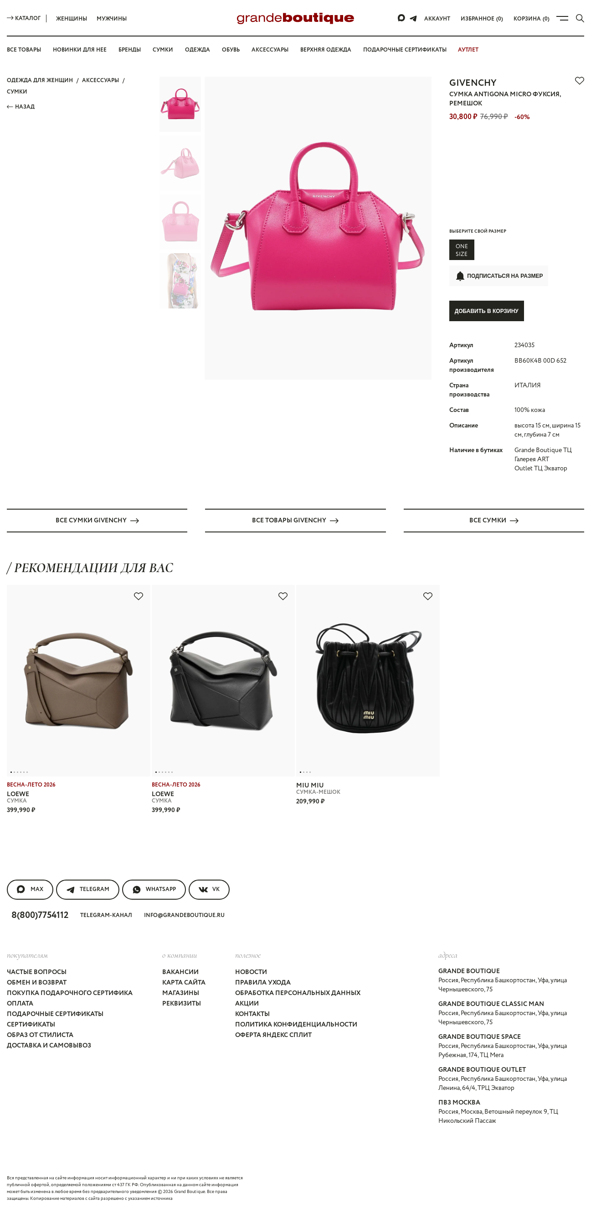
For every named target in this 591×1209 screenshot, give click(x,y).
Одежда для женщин (40, 80)
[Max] (402, 18)
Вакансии (180, 971)
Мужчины (112, 19)
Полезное (248, 954)
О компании (179, 954)
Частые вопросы (37, 971)
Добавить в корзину (487, 311)
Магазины (180, 992)
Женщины (71, 19)
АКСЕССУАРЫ (100, 80)
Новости (251, 971)
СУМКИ (17, 92)
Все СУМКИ (494, 520)
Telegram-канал (106, 915)
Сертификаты (31, 1024)
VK (209, 889)
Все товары (24, 50)
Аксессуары (270, 50)
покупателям (27, 954)
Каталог (24, 18)
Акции (247, 1003)
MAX (30, 889)
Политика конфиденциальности (296, 1024)
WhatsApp (154, 889)
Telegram (87, 889)
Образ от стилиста (40, 1034)
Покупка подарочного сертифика (70, 992)
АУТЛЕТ (468, 50)
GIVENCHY (473, 83)
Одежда (197, 50)
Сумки (163, 50)
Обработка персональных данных (297, 992)
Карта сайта (184, 982)
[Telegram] (413, 18)
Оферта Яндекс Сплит (273, 1034)
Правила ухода (263, 982)
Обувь (231, 50)
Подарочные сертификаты (405, 50)
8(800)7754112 (39, 915)
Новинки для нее (80, 50)
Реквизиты (181, 1003)
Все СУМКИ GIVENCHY (97, 520)
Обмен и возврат (37, 982)
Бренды (129, 50)
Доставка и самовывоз (49, 1045)
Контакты (252, 1013)
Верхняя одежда (325, 50)
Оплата (20, 1003)
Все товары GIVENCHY (295, 520)
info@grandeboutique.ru (184, 915)
